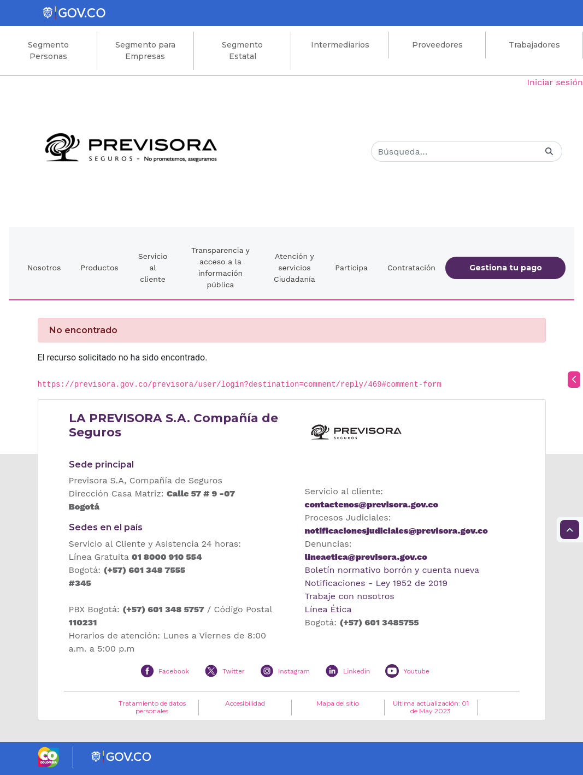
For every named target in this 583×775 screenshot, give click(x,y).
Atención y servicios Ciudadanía (294, 267)
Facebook (173, 671)
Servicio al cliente (153, 267)
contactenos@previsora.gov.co (371, 504)
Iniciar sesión (555, 82)
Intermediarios (340, 45)
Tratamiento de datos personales (152, 707)
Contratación (411, 267)
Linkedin (356, 671)
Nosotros (44, 267)
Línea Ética (328, 609)
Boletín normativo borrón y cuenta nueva (392, 570)
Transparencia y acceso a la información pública (220, 267)
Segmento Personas (48, 50)
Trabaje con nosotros (349, 596)
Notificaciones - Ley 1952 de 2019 (376, 583)
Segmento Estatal (242, 50)
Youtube (416, 671)
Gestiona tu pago (505, 268)
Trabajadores (534, 45)
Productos (99, 267)
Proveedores (437, 45)
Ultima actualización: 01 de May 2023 (431, 707)
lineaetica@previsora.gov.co (366, 557)
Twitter (233, 671)
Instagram (294, 671)
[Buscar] (454, 151)
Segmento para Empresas (145, 50)
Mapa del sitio (337, 703)
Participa (351, 267)
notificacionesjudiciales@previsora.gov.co (396, 530)
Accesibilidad (245, 703)
